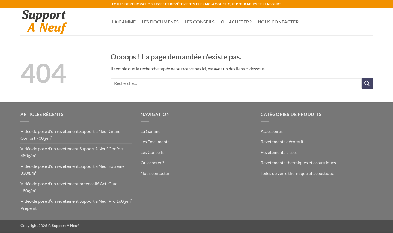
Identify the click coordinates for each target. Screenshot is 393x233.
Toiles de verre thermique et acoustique (297, 173)
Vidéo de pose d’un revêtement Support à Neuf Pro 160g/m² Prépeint (76, 204)
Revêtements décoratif (282, 141)
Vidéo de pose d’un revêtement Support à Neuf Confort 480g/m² (72, 152)
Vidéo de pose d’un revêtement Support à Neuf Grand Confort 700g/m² (70, 135)
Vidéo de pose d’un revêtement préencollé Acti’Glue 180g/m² (68, 187)
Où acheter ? (236, 21)
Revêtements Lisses (279, 152)
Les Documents (160, 21)
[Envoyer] (367, 83)
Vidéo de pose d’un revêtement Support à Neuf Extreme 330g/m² (72, 169)
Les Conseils (200, 21)
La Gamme (124, 21)
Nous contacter (278, 21)
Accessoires (272, 131)
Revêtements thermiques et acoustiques (298, 162)
